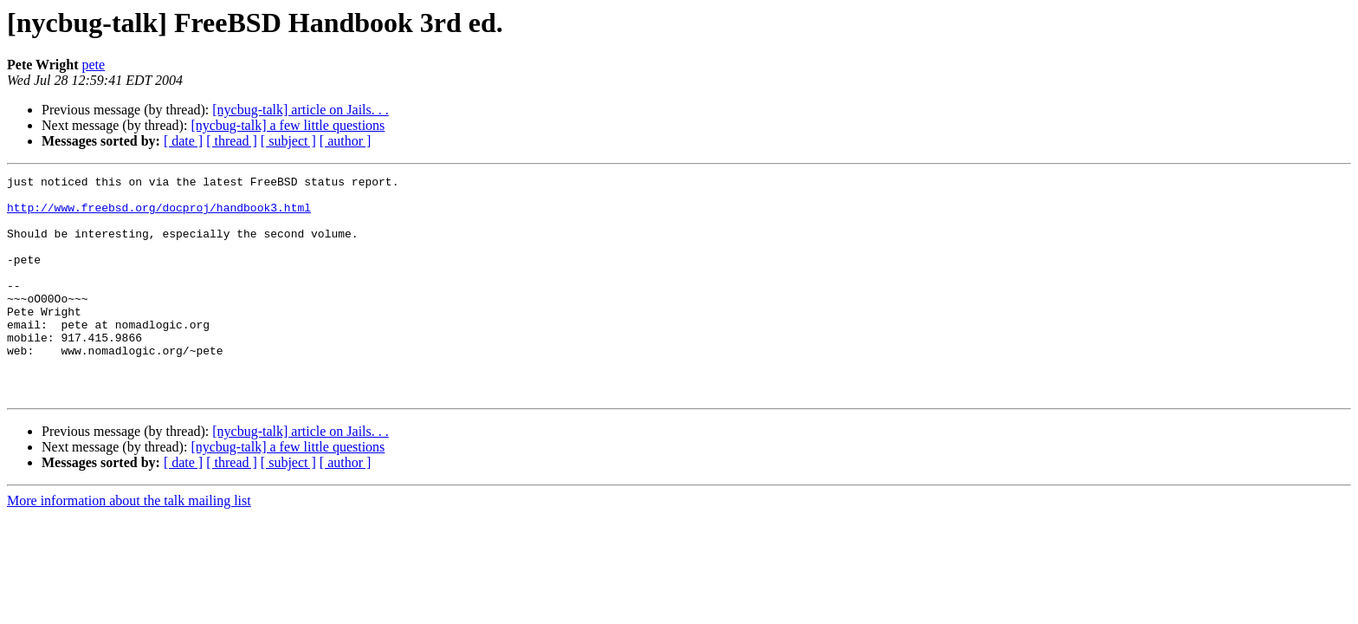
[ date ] (183, 140)
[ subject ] (288, 140)
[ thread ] (231, 140)
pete (94, 64)
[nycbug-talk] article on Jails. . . (300, 109)
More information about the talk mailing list (129, 544)
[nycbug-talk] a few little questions (288, 125)
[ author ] (346, 140)
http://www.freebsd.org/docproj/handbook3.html (159, 215)
